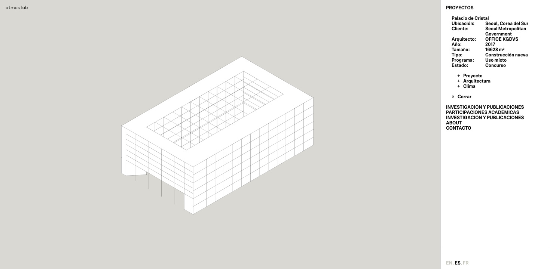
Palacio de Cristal (470, 18)
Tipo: (457, 55)
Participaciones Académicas (482, 112)
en (449, 263)
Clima (469, 86)
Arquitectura (477, 81)
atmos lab (17, 7)
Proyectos (460, 7)
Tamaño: (461, 49)
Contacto (458, 128)
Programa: (463, 60)
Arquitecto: (464, 39)
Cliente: (460, 28)
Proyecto (473, 75)
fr (466, 263)
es (458, 263)
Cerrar (464, 96)
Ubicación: (463, 23)
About (454, 123)
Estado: (460, 65)
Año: (457, 44)
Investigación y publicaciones (485, 107)
